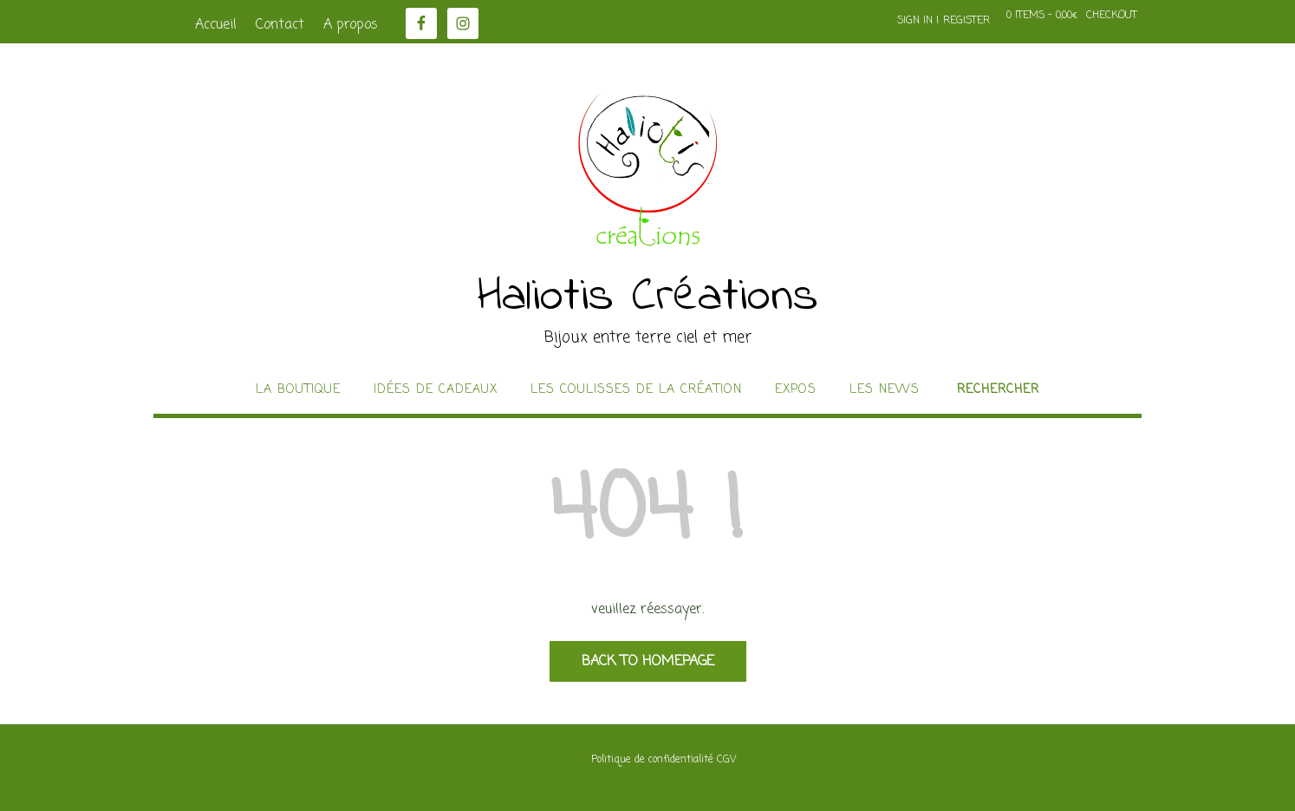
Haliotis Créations (648, 297)
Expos (796, 390)
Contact (280, 25)
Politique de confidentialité (652, 760)
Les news (884, 390)
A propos (350, 25)
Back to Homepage (648, 661)
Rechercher (998, 390)
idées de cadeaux (436, 390)
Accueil (216, 25)
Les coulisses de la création (636, 390)
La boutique (298, 390)
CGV (726, 760)
